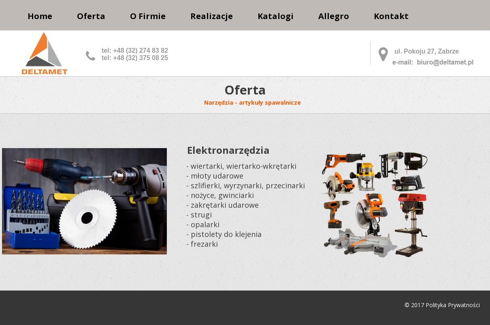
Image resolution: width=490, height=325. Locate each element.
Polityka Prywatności (453, 305)
